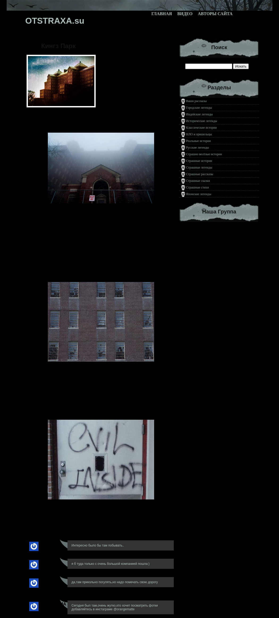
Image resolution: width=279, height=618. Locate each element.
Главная (161, 13)
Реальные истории (198, 141)
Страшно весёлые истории (204, 154)
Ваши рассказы (196, 101)
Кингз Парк (58, 45)
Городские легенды (199, 108)
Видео (184, 13)
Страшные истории (199, 161)
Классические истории (201, 127)
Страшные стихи (197, 187)
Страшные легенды (199, 167)
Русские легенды (197, 147)
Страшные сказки (198, 181)
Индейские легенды (199, 114)
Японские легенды (198, 194)
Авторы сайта (215, 13)
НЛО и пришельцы (199, 134)
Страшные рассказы (199, 174)
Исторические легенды (201, 121)
